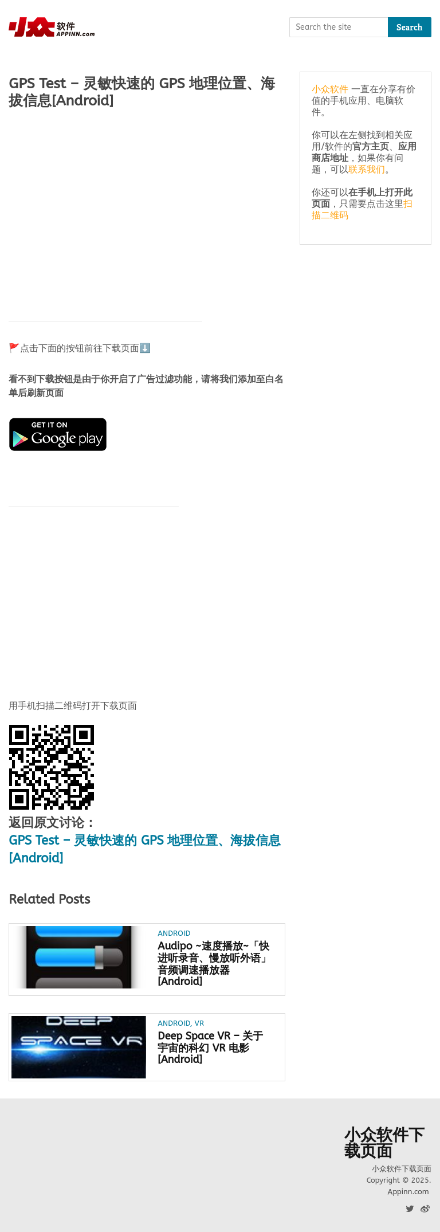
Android (174, 933)
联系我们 (366, 169)
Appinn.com (408, 1191)
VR (199, 1023)
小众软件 (330, 89)
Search (409, 27)
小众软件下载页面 (384, 1143)
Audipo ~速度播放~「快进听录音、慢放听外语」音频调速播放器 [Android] (214, 964)
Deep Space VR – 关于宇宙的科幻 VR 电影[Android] (210, 1048)
